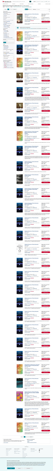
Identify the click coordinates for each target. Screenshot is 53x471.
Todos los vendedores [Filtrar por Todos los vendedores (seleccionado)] (6, 61)
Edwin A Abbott (31, 28)
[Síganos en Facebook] (39, 450)
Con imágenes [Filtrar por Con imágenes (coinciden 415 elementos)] (6, 36)
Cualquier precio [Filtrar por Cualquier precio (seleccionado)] (5, 45)
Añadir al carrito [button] (46, 21)
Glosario (28, 441)
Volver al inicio (26, 446)
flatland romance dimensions (17, 6)
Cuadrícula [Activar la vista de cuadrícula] (30, 9)
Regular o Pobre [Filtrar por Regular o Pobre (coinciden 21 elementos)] (6, 26)
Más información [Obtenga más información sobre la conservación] (8, 21)
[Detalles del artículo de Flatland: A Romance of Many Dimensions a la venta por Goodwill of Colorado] (19, 92)
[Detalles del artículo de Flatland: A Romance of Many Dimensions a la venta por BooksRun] (19, 62)
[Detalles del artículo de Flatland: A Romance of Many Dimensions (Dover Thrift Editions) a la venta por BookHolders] (19, 121)
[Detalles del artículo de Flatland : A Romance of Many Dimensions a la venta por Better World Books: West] (19, 427)
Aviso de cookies (24, 456)
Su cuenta (42, 1)
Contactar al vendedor (27, 21)
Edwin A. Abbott (26, 28)
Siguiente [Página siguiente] (14, 9)
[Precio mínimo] (4, 50)
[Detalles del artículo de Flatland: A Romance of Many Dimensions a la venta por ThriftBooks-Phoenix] (19, 262)
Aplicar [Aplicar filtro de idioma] (5, 42)
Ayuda (48, 1)
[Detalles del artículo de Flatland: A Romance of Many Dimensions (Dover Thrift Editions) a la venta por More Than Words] (19, 166)
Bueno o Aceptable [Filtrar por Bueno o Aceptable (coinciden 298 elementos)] (6, 25)
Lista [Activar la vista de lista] (26, 9)
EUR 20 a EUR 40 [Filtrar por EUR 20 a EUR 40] (6, 47)
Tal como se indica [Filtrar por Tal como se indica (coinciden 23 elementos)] (6, 27)
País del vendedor (6, 58)
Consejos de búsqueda (30, 440)
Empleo (23, 452)
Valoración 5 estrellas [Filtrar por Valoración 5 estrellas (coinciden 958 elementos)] (8, 67)
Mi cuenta (7, 452)
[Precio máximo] (8, 50)
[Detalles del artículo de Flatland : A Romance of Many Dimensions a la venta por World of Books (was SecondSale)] (19, 18)
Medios (23, 451)
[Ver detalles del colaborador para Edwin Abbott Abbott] (27, 366)
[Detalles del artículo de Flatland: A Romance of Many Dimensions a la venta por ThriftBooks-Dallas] (19, 235)
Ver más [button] (42, 405)
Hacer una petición (6, 442)
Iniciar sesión (38, 1)
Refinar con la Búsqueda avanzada (26, 6)
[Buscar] (30, 1)
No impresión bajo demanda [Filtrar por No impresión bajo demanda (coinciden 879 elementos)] (7, 37)
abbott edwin (7, 6)
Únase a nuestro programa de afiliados (17, 451)
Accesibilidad (23, 457)
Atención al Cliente (33, 451)
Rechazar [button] (19, 468)
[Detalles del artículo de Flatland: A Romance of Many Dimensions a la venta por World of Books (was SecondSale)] (19, 36)
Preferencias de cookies (41, 464)
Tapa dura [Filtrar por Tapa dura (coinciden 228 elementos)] (5, 30)
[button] (49, 11)
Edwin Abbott (22, 28)
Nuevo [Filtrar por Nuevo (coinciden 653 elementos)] (5, 22)
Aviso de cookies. (23, 465)
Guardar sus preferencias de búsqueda (31, 442)
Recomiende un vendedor (16, 453)
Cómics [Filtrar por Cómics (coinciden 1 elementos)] (5, 15)
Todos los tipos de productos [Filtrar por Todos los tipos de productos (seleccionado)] (7, 12)
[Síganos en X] (39, 452)
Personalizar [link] (28, 468)
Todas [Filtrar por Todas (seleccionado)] (4, 29)
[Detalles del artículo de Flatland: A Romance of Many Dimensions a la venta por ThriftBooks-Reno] (19, 276)
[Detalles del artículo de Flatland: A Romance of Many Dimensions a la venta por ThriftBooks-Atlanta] (19, 222)
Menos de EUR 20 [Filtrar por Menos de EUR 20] (6, 46)
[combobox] (20, 1)
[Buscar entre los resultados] (32, 11)
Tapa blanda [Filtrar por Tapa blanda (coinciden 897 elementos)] (5, 31)
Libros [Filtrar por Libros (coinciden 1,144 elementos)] (5, 13)
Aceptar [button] (11, 468)
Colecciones (7, 451)
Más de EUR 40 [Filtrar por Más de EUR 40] (5, 48)
